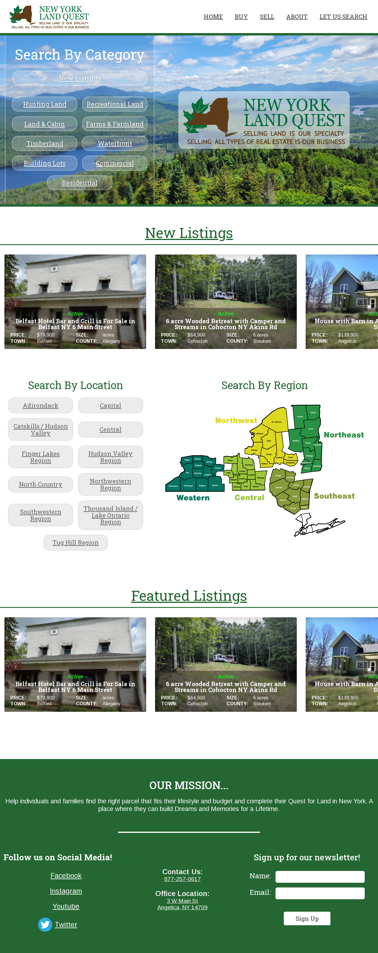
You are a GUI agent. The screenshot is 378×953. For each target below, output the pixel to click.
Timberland (44, 143)
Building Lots (45, 163)
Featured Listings (189, 595)
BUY (241, 16)
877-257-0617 (182, 879)
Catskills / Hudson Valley (41, 429)
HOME (213, 16)
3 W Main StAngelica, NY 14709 (182, 904)
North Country (40, 484)
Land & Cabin (44, 124)
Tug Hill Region (76, 542)
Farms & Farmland (115, 124)
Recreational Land (115, 104)
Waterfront (115, 143)
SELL (267, 16)
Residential (80, 182)
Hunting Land (44, 104)
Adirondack (40, 405)
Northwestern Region (110, 484)
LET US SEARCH (343, 16)
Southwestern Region (40, 515)
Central (110, 429)
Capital (110, 405)
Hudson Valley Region (110, 456)
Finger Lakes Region (41, 456)
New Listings (80, 78)
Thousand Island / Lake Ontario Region (111, 515)
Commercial (115, 163)
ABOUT (297, 16)
